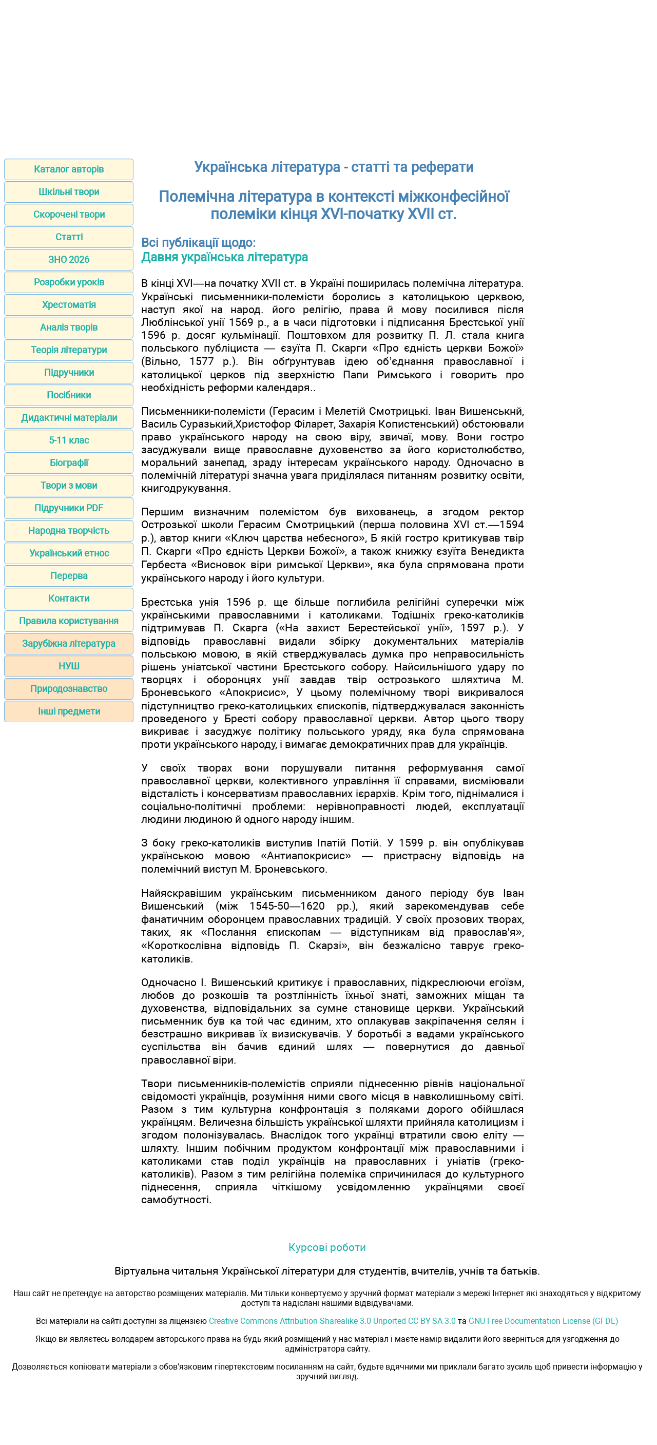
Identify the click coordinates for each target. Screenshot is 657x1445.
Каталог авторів (69, 169)
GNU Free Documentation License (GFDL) (544, 1321)
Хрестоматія (69, 304)
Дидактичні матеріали (69, 417)
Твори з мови (69, 485)
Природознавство (68, 688)
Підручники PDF (68, 508)
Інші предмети (69, 711)
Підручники (69, 372)
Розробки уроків (69, 282)
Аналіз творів (69, 327)
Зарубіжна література (68, 643)
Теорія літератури (69, 349)
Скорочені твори (69, 214)
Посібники (69, 395)
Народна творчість (68, 530)
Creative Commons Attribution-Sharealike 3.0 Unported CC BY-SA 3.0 (332, 1321)
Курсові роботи (327, 1247)
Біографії (69, 462)
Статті (69, 237)
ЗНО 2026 (68, 259)
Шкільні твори (68, 191)
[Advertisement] (328, 76)
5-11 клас (69, 440)
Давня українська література (224, 257)
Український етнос (69, 553)
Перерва (69, 575)
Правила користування (69, 620)
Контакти (68, 598)
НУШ (69, 666)
